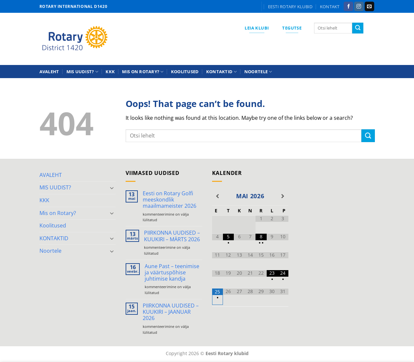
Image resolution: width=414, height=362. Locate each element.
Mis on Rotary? (142, 72)
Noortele (258, 72)
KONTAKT (330, 7)
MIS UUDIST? (82, 72)
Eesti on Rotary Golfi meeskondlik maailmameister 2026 (169, 199)
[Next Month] (283, 196)
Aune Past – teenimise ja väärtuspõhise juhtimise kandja (172, 272)
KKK (110, 72)
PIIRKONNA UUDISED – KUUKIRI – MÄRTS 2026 (172, 236)
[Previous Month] (217, 196)
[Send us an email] (369, 6)
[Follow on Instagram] (359, 6)
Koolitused (185, 72)
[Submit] (357, 28)
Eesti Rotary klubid (290, 7)
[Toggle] (112, 188)
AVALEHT (49, 72)
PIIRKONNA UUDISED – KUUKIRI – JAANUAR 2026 (171, 312)
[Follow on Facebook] (348, 6)
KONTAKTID (221, 72)
